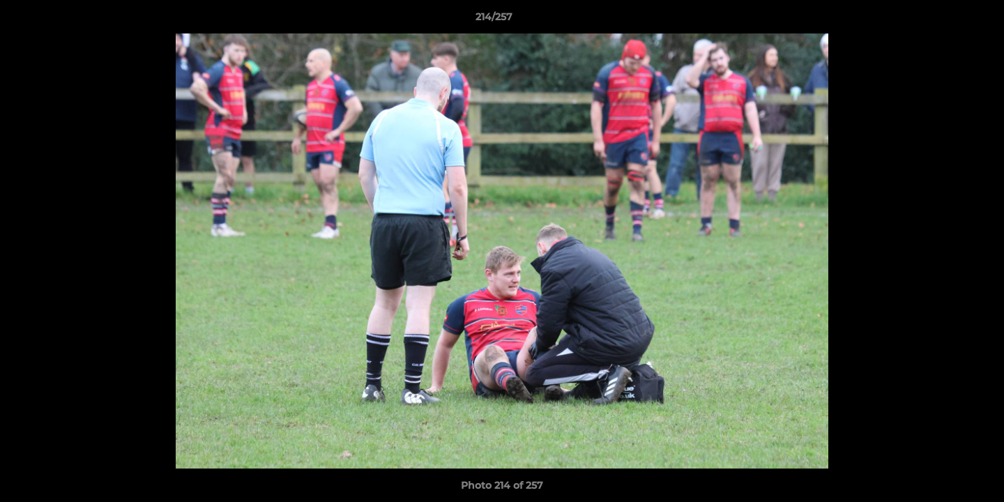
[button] (945, 20)
